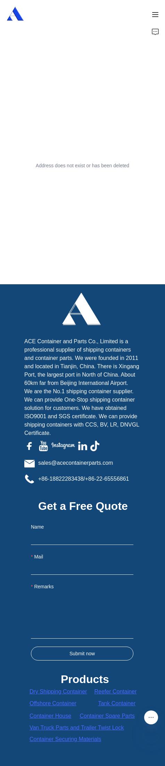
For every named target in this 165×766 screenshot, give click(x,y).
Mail (38, 556)
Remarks (43, 586)
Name (37, 527)
